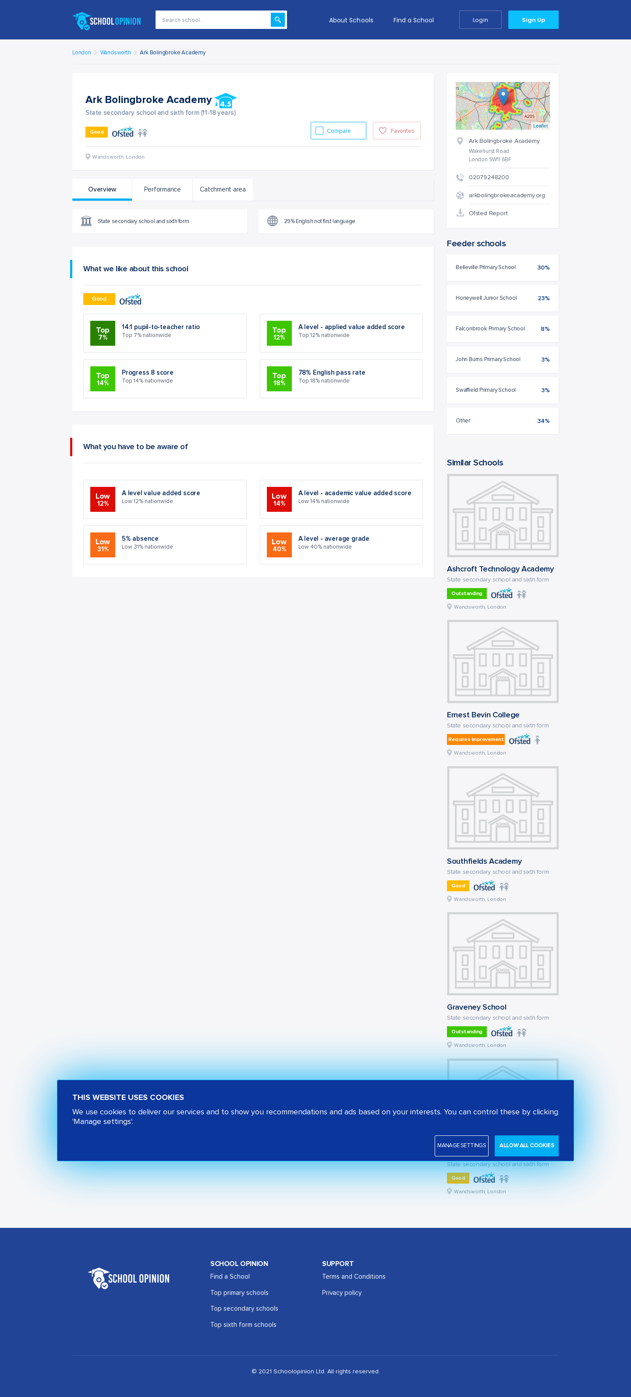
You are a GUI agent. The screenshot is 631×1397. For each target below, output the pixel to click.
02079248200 (489, 177)
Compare (339, 131)
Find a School (413, 20)
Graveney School (477, 1007)
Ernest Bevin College (483, 715)
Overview (102, 189)
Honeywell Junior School (486, 298)
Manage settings (461, 1146)
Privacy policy (342, 1293)
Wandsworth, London (480, 607)
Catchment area (223, 189)
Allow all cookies (527, 1146)
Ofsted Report (488, 213)
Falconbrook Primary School (490, 329)
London (81, 53)
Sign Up (533, 20)
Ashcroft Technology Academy (500, 569)
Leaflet (540, 125)
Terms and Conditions (354, 1276)
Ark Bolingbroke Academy (172, 53)
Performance (162, 189)
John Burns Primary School (488, 359)
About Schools (351, 20)
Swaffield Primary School (486, 390)
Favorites (403, 131)
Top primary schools (239, 1293)
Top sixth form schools (243, 1325)
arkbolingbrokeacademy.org (507, 195)
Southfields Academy (484, 861)
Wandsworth (115, 53)
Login (480, 20)
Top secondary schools (244, 1308)
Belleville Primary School (486, 267)
